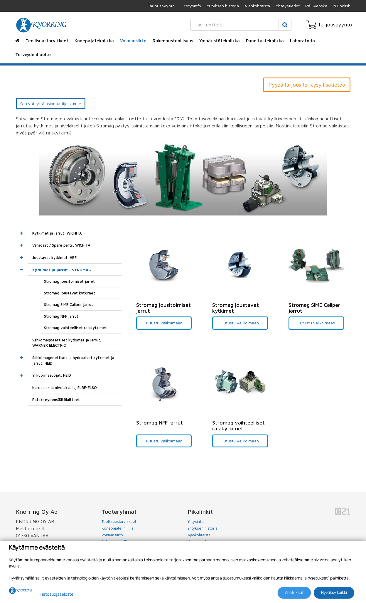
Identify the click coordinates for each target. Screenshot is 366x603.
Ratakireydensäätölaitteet (56, 399)
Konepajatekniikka (94, 40)
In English (341, 5)
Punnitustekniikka (265, 40)
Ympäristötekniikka (219, 40)
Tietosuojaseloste (56, 594)
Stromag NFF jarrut (61, 316)
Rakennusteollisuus (173, 40)
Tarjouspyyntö (161, 5)
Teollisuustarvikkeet (47, 40)
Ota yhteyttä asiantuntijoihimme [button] (50, 103)
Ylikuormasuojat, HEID (51, 375)
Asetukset (294, 592)
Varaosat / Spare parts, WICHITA (61, 245)
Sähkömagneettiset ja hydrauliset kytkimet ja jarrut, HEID (73, 360)
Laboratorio (302, 40)
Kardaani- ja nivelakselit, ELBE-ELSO (64, 387)
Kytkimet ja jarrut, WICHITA (57, 233)
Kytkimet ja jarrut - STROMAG (61, 269)
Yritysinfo (192, 5)
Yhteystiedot (288, 5)
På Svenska (316, 5)
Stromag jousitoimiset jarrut (69, 281)
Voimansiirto (133, 40)
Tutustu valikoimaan (164, 322)
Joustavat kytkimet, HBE (54, 257)
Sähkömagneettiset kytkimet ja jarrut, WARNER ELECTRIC (66, 343)
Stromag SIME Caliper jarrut (68, 304)
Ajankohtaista (257, 5)
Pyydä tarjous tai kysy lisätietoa (307, 85)
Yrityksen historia (223, 5)
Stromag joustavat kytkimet (69, 293)
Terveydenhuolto (33, 54)
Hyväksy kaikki (334, 592)
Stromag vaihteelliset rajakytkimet (75, 327)
